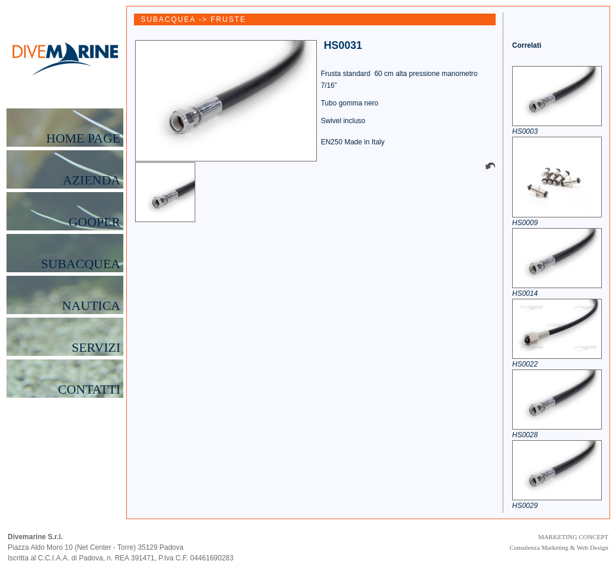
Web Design (592, 547)
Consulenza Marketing (538, 547)
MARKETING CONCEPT (573, 536)
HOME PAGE (83, 138)
